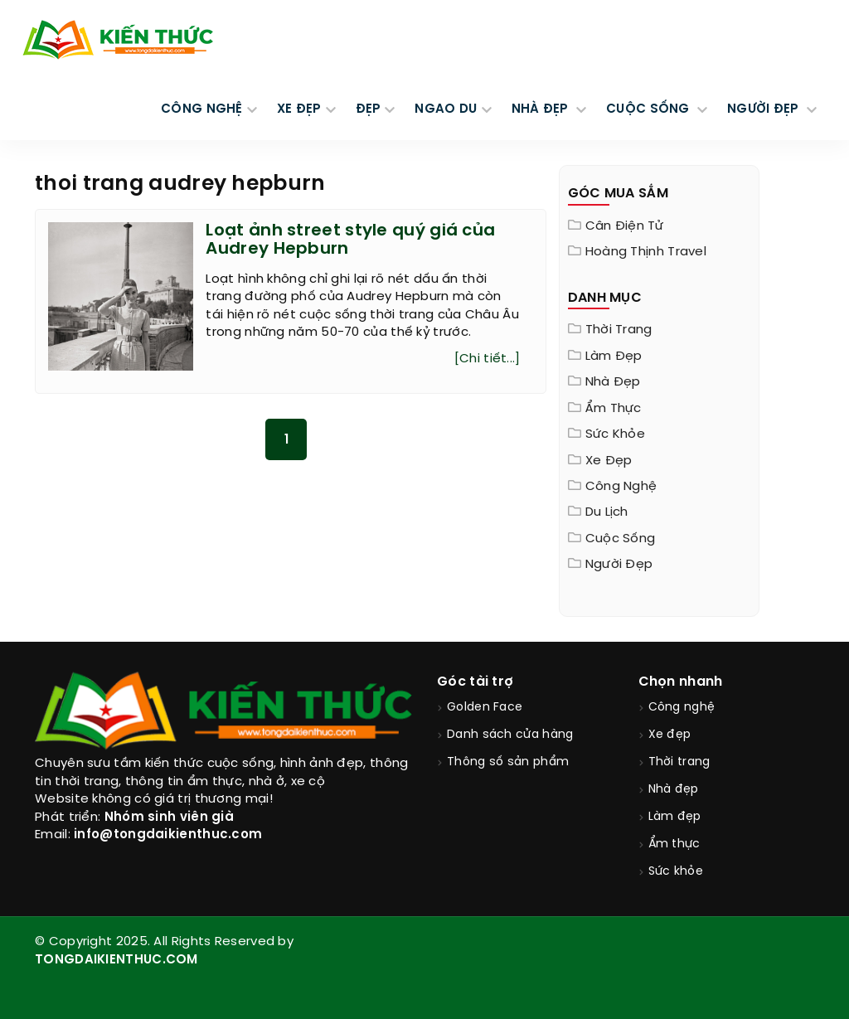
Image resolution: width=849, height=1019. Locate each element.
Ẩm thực (613, 408)
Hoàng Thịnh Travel (645, 252)
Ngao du (446, 109)
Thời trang (619, 330)
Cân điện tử (624, 226)
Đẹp (368, 109)
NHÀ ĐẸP (542, 109)
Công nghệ (621, 486)
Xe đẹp (609, 461)
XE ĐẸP (299, 109)
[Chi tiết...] (487, 359)
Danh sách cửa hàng (510, 735)
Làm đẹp (614, 356)
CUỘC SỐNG (649, 109)
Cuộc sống (620, 539)
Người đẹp (619, 564)
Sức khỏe (615, 434)
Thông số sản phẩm (508, 762)
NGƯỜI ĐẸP (765, 109)
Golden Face (484, 707)
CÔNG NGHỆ (202, 109)
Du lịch (606, 512)
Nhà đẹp (613, 382)
